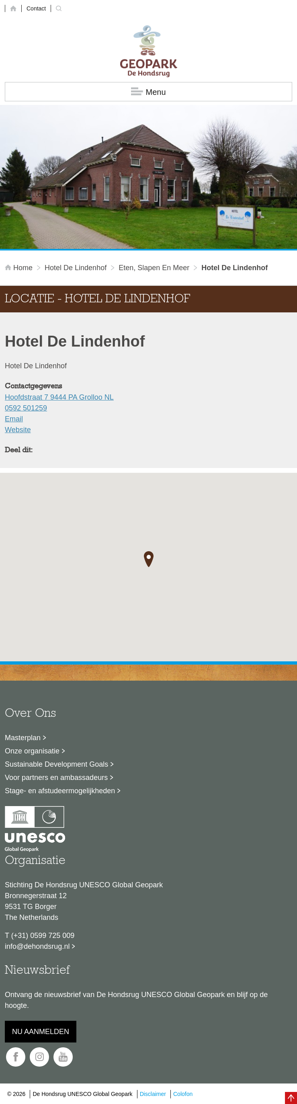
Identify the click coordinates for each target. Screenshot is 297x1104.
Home (20, 268)
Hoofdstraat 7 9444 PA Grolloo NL (59, 397)
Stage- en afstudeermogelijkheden (60, 791)
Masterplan (23, 738)
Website (18, 430)
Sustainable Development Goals (56, 764)
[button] (149, 559)
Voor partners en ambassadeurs (56, 778)
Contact (36, 8)
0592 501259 (26, 408)
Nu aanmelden (40, 1032)
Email (14, 419)
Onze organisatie (32, 751)
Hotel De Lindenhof (76, 268)
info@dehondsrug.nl (37, 946)
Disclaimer (153, 1094)
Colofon (183, 1094)
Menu (148, 91)
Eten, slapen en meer (154, 268)
